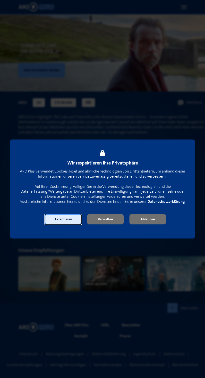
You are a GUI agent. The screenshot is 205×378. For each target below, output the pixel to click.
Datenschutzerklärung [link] (166, 201)
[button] (63, 219)
